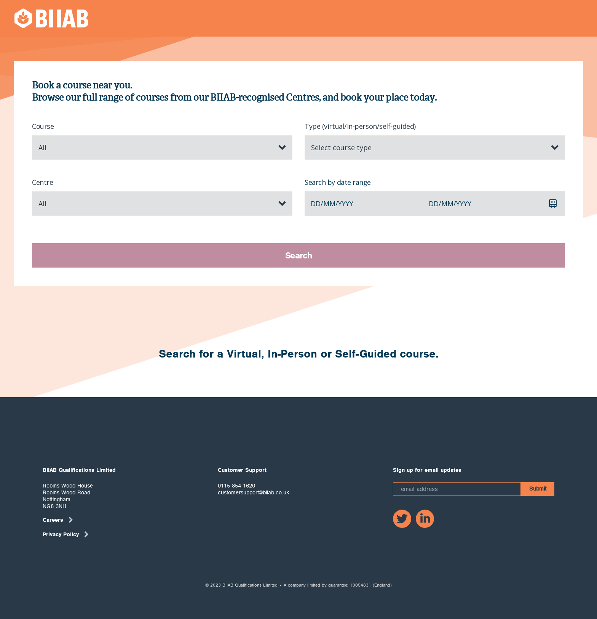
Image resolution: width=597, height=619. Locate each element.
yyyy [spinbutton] (345, 203)
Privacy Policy (66, 534)
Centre (42, 182)
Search (298, 255)
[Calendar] (553, 203)
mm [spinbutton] (329, 203)
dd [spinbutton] (316, 203)
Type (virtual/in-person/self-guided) (360, 126)
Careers (58, 520)
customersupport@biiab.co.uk (253, 492)
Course (43, 126)
